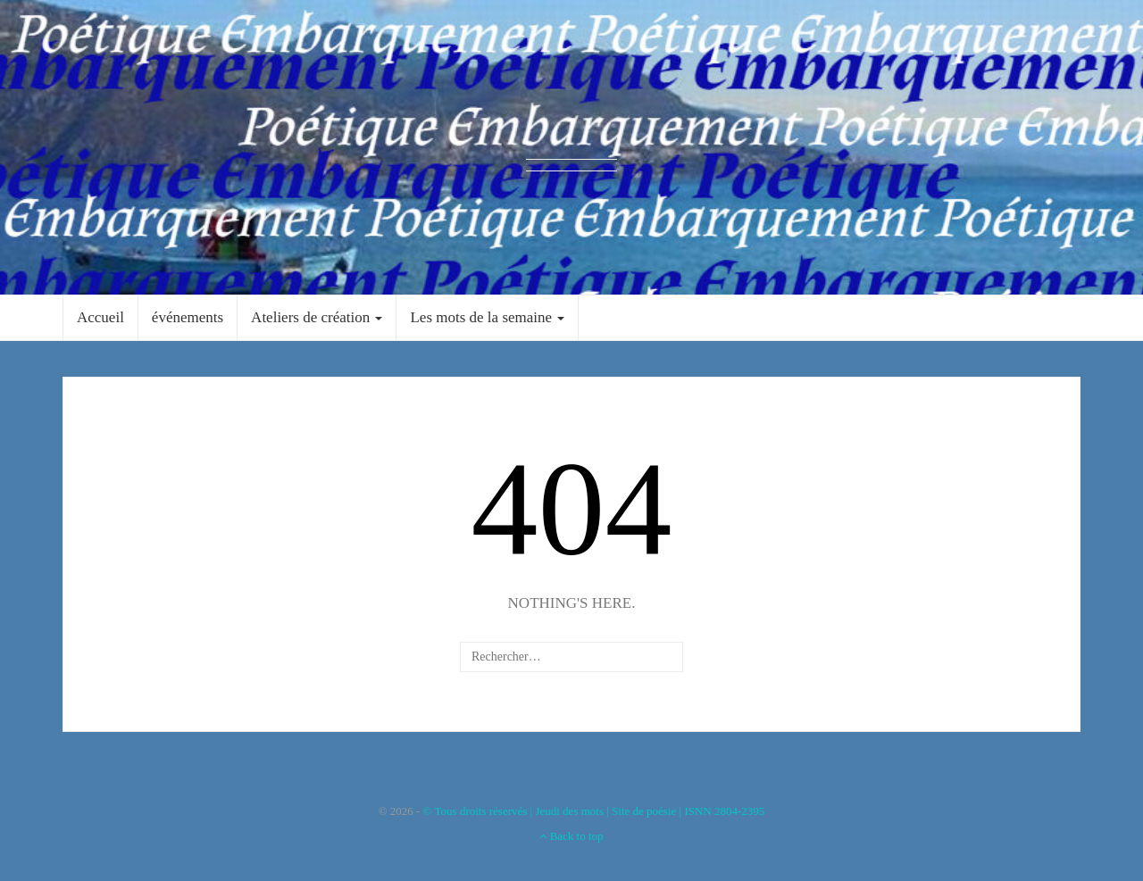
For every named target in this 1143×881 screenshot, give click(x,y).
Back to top (571, 836)
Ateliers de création (316, 317)
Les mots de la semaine (487, 317)
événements (187, 317)
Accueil (100, 317)
